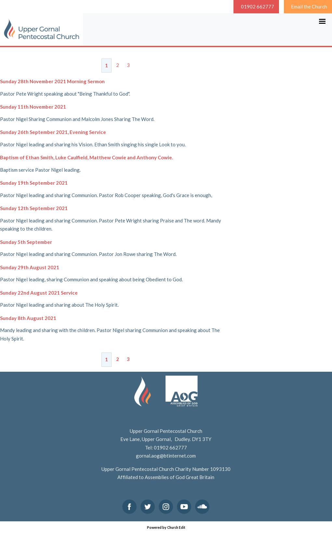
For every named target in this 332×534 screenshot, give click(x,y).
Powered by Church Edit (166, 527)
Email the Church (309, 6)
